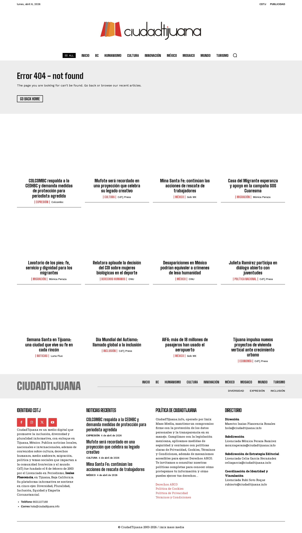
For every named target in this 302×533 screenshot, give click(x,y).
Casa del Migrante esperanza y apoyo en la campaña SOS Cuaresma (253, 186)
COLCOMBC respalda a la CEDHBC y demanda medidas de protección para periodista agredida (49, 188)
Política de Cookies (170, 489)
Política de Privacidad (172, 493)
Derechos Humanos (113, 279)
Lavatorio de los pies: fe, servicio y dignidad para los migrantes (49, 268)
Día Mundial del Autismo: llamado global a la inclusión (117, 342)
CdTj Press (124, 197)
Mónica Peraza (261, 197)
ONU (131, 279)
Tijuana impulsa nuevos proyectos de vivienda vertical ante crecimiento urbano (252, 347)
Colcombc (57, 202)
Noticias (42, 356)
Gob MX (191, 197)
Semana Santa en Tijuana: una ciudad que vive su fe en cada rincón (49, 345)
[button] (235, 55)
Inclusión (109, 351)
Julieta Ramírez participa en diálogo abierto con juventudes (253, 268)
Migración (243, 197)
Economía (245, 361)
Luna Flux (57, 356)
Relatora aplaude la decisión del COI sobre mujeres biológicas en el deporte (117, 268)
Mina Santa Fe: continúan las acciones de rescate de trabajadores (185, 186)
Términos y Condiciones (173, 497)
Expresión (42, 202)
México (179, 197)
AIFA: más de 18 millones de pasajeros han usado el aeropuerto (185, 345)
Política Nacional (245, 279)
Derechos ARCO (167, 484)
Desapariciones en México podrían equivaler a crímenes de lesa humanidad (184, 268)
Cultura (109, 197)
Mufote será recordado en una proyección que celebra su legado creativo (117, 186)
